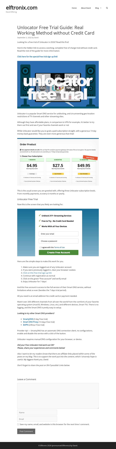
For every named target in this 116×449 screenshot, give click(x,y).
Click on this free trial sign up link (37, 273)
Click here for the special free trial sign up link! (37, 56)
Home (74, 8)
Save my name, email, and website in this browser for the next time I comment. (54, 424)
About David (86, 8)
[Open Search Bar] (107, 8)
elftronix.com (21, 7)
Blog (99, 8)
